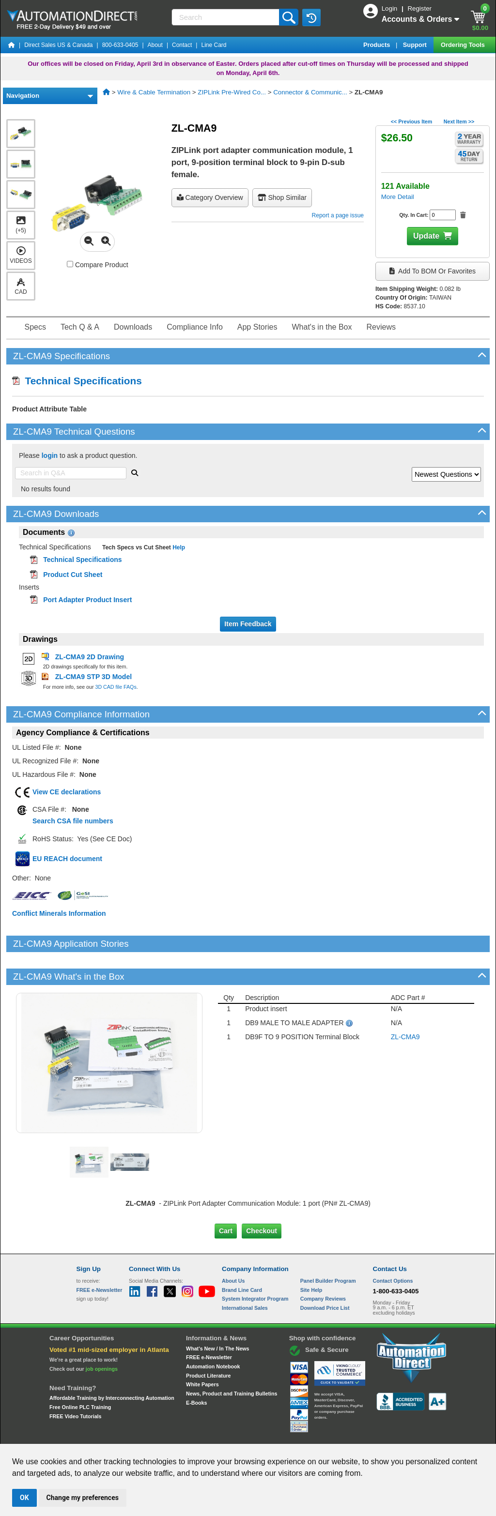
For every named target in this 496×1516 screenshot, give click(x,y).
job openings (102, 1335)
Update (426, 236)
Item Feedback (247, 624)
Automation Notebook (213, 1333)
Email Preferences (241, 1435)
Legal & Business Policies (303, 1435)
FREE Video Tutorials (75, 1383)
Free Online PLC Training (80, 1374)
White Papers (202, 1351)
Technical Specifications (77, 380)
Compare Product (97, 265)
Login (390, 8)
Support (416, 44)
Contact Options (393, 1248)
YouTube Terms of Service (373, 1435)
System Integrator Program (255, 1266)
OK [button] (24, 1497)
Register (419, 8)
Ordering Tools (463, 44)
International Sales (245, 1275)
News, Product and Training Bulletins (231, 1361)
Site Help (311, 1256)
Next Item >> (459, 121)
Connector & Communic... (310, 92)
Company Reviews (323, 1266)
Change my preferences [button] (82, 1497)
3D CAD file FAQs (115, 687)
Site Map (97, 1435)
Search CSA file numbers (72, 821)
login (50, 455)
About (155, 45)
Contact (182, 45)
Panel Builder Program (328, 1248)
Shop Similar (282, 197)
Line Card (213, 45)
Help (178, 547)
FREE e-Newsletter (209, 1324)
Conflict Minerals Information (59, 913)
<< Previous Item (411, 121)
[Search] (226, 17)
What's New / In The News (217, 1315)
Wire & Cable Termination (153, 92)
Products (377, 44)
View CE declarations (66, 792)
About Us (233, 1248)
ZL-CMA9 (405, 1004)
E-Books (196, 1369)
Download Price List (325, 1275)
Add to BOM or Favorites (432, 271)
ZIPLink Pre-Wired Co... (232, 92)
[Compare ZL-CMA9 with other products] (70, 264)
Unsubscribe (196, 1435)
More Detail (397, 196)
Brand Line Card (242, 1256)
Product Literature (208, 1342)
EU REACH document (67, 859)
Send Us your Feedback (144, 1435)
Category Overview (210, 197)
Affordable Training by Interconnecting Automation (111, 1365)
